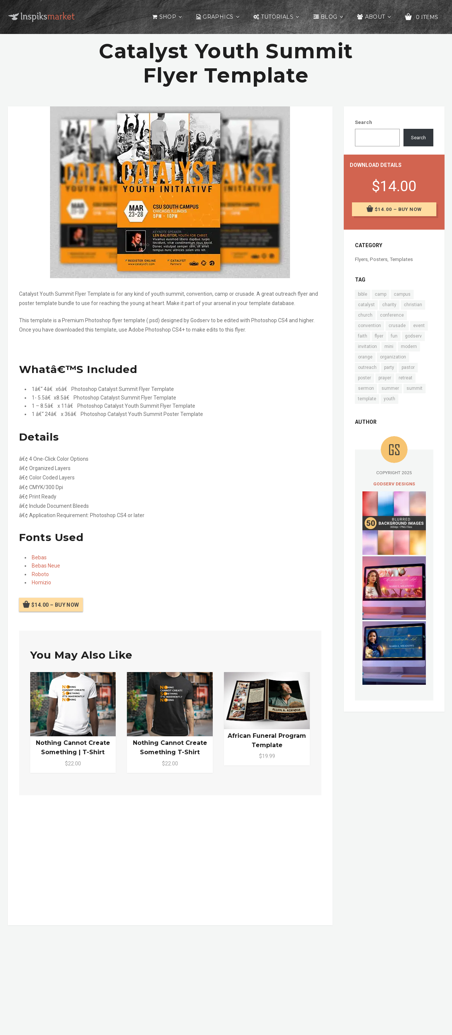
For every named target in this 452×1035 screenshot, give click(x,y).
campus (402, 294)
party (389, 367)
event (419, 325)
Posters (378, 259)
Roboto (40, 574)
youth (389, 398)
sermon (366, 388)
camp (380, 294)
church (365, 315)
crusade (397, 325)
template (367, 398)
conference (392, 315)
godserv (413, 336)
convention (369, 325)
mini (388, 346)
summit (414, 388)
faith (362, 336)
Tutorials (277, 16)
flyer (379, 336)
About (375, 16)
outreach (367, 367)
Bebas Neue (46, 566)
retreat (405, 377)
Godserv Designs (394, 484)
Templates (401, 259)
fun (394, 336)
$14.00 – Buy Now (55, 604)
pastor (408, 367)
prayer (384, 377)
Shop (168, 16)
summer (390, 388)
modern (409, 346)
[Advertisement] (170, 858)
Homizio (41, 582)
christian (413, 304)
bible (362, 294)
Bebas (39, 557)
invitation (367, 346)
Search (363, 122)
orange (365, 357)
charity (389, 304)
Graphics (218, 16)
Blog (329, 16)
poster (364, 377)
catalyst (366, 304)
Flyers (361, 259)
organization (393, 357)
